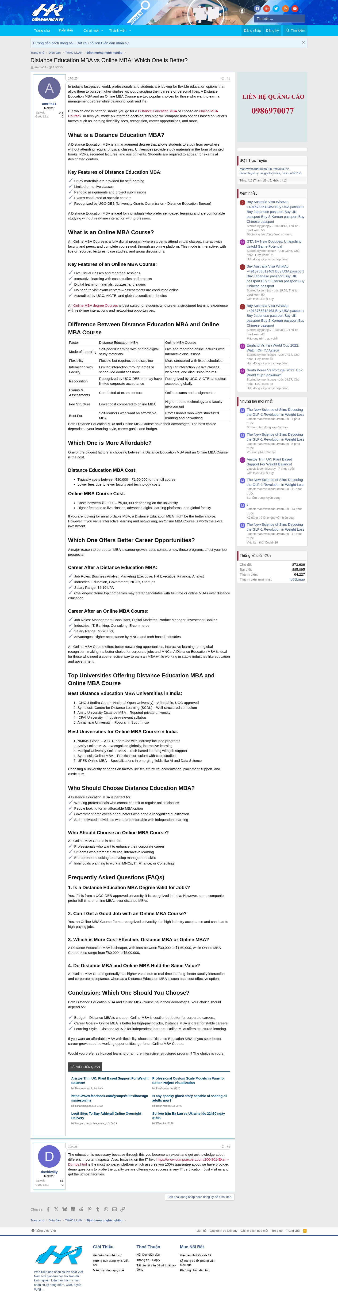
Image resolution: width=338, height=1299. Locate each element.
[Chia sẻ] (222, 78)
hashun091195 (292, 173)
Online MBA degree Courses (95, 305)
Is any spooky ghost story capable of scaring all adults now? (189, 1098)
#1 (228, 78)
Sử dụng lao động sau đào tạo (267, 427)
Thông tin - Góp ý (148, 1260)
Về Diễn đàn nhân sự (107, 1255)
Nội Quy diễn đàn (148, 1254)
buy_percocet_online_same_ (90, 1123)
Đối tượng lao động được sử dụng (269, 234)
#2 (228, 1146)
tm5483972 (281, 169)
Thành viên (118, 30)
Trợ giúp (277, 1230)
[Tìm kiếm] (279, 19)
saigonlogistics (270, 173)
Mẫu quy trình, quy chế (262, 338)
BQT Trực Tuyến (253, 160)
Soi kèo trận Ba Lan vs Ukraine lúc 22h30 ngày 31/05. (188, 1116)
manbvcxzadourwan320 (256, 169)
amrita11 (40, 67)
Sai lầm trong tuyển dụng (263, 497)
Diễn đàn (66, 30)
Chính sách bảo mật (254, 1230)
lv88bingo (297, 579)
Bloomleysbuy (82, 1088)
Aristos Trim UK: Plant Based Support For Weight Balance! (110, 1080)
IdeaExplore (162, 1088)
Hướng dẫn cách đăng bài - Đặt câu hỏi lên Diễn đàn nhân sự (81, 43)
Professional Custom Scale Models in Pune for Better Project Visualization (188, 1080)
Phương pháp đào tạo (261, 452)
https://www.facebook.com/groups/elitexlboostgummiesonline (109, 1098)
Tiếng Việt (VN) (43, 1230)
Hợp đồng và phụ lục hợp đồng (267, 259)
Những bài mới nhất (256, 401)
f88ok (159, 1123)
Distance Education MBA (157, 111)
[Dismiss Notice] (303, 43)
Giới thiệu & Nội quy (260, 299)
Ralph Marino (163, 1106)
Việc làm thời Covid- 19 (262, 542)
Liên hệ (201, 1230)
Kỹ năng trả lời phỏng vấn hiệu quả (270, 517)
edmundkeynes (83, 1106)
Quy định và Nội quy (224, 1230)
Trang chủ (42, 30)
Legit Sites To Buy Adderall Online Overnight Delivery (106, 1116)
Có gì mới (91, 30)
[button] (102, 30)
